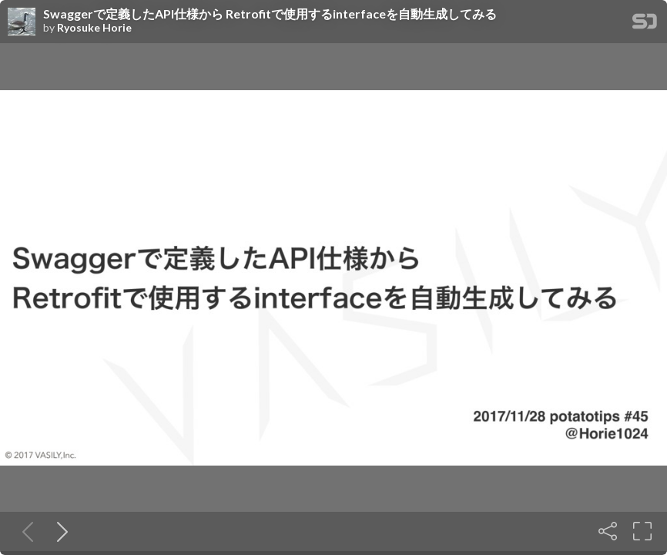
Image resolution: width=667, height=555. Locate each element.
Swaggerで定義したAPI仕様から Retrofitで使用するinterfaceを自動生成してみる (270, 14)
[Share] (607, 531)
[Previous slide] (24, 531)
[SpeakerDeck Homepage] (644, 24)
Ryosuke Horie (94, 27)
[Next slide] (59, 531)
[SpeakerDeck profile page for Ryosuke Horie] (21, 22)
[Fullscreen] (642, 531)
